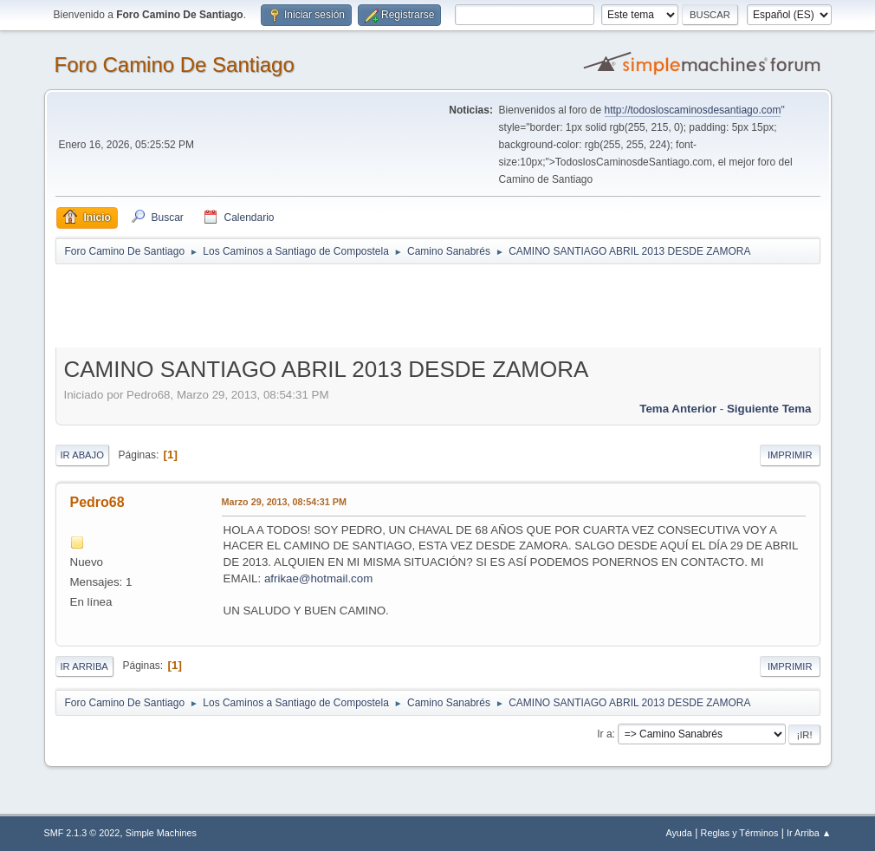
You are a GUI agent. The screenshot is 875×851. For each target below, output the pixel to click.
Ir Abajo (82, 455)
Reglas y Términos (740, 833)
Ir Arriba (84, 666)
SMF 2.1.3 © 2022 (82, 833)
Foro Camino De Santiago (175, 64)
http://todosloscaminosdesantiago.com (693, 110)
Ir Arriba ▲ (809, 833)
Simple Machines (161, 833)
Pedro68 (97, 502)
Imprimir (790, 455)
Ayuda (678, 833)
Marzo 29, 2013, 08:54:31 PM (284, 502)
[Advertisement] (360, 305)
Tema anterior (677, 408)
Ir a (604, 734)
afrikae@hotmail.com (318, 578)
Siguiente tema (769, 408)
